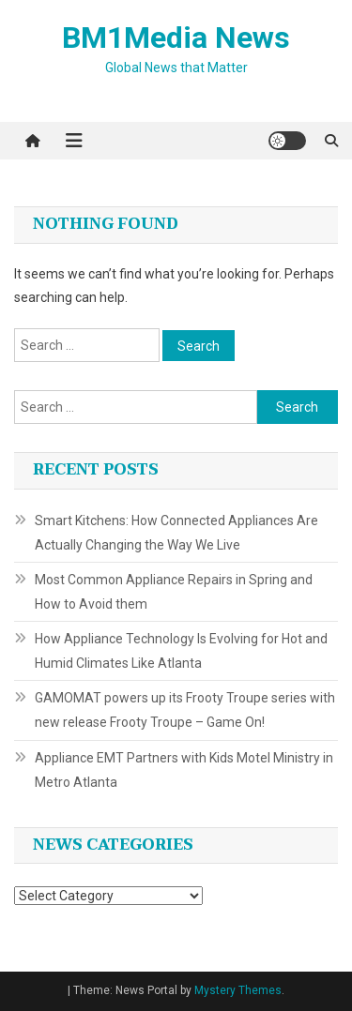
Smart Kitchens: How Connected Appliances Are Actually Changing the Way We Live (176, 532)
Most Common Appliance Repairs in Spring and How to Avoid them (174, 591)
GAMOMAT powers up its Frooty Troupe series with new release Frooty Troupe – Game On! (185, 710)
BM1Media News (176, 37)
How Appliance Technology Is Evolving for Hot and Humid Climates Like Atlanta (181, 651)
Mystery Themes (238, 990)
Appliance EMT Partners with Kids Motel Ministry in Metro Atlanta (184, 770)
